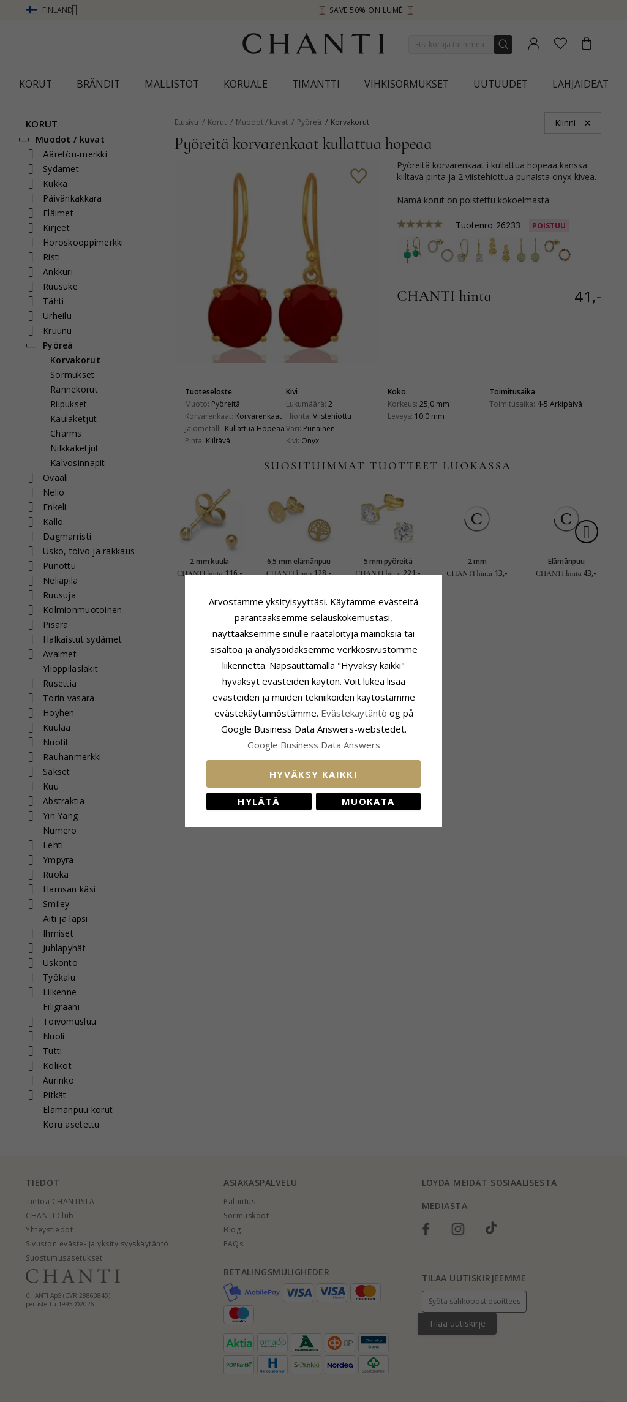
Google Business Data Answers (313, 745)
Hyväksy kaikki (313, 774)
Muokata (368, 801)
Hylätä (259, 801)
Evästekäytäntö (354, 713)
